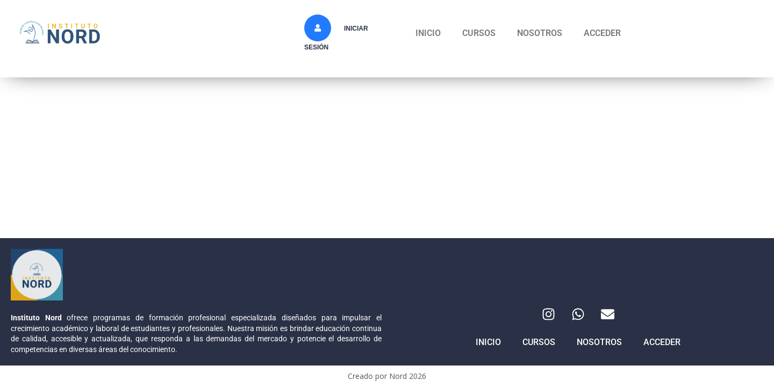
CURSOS (479, 33)
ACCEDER (602, 33)
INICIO (428, 33)
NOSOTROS (539, 33)
